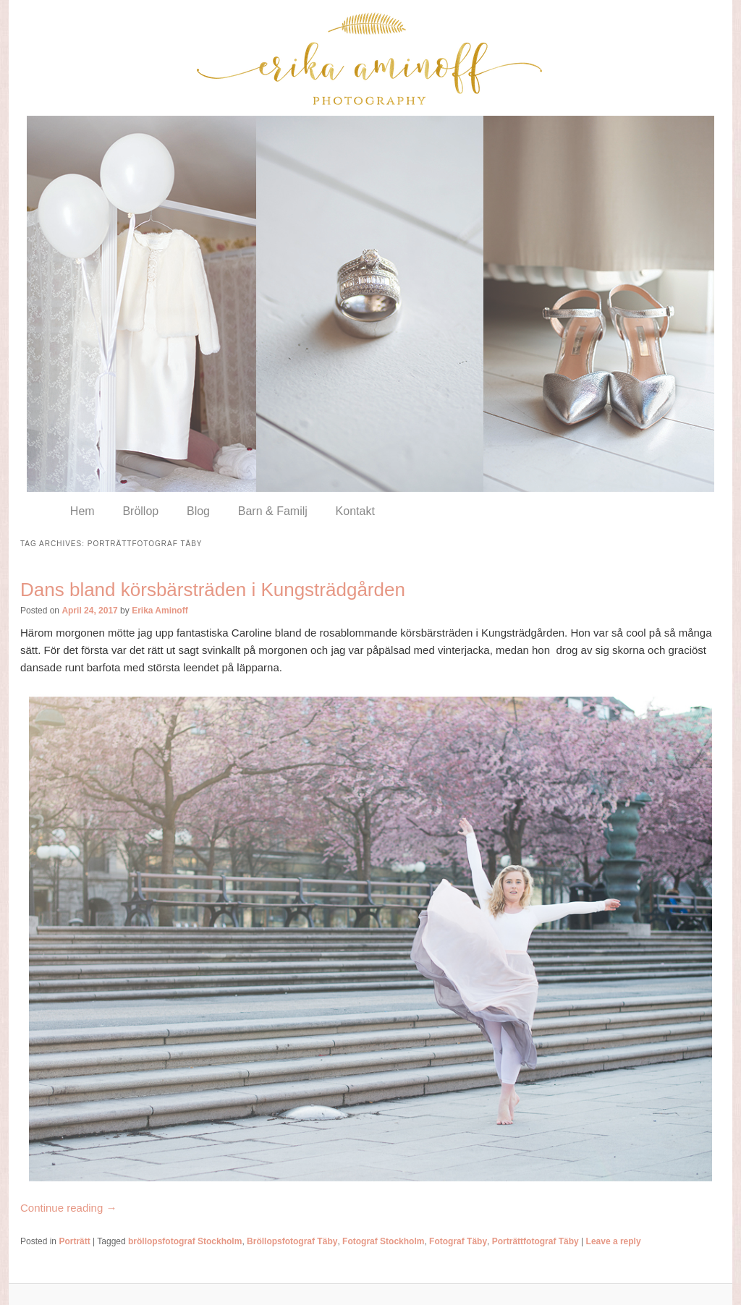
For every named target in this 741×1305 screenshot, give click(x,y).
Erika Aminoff (160, 610)
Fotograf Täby (458, 1241)
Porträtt (74, 1241)
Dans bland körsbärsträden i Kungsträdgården (212, 589)
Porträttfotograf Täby (535, 1241)
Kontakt (355, 511)
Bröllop (140, 511)
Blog (198, 511)
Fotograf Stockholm (383, 1241)
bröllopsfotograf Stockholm (185, 1241)
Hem (82, 511)
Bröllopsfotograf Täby (292, 1241)
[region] (370, 304)
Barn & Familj (273, 511)
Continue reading (68, 1208)
